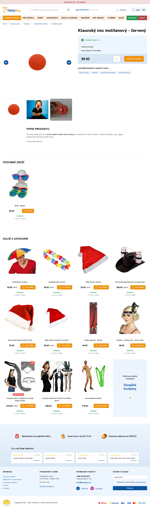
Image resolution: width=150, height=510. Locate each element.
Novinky (132, 18)
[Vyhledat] (69, 9)
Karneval (27, 24)
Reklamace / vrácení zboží (12, 479)
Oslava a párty (15, 24)
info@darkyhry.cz (83, 482)
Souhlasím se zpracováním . (131, 482)
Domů (5, 24)
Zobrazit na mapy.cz (47, 486)
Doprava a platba (9, 476)
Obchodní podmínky (10, 482)
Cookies (6, 485)
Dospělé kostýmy (57, 24)
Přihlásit (130, 488)
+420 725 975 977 (82, 10)
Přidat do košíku (134, 59)
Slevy (142, 18)
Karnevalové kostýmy (41, 24)
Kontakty (6, 488)
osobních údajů (140, 482)
